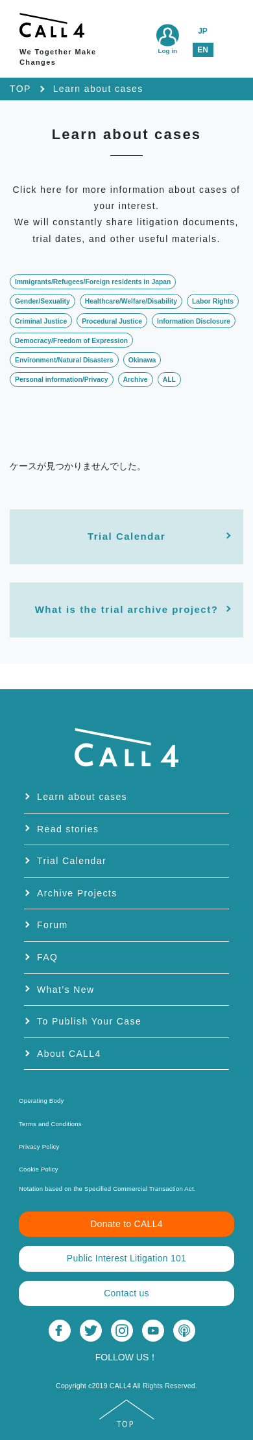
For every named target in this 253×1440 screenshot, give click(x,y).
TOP (20, 88)
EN (202, 49)
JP (203, 31)
